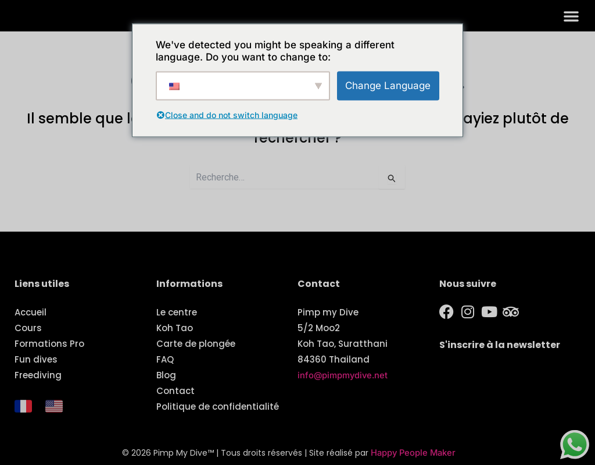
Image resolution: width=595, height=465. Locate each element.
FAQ (165, 359)
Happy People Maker (413, 453)
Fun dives (36, 359)
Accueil (30, 312)
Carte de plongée (195, 344)
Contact (175, 391)
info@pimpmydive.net (344, 375)
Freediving (38, 375)
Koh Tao (174, 328)
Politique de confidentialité (217, 406)
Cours (28, 328)
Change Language (388, 85)
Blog (166, 375)
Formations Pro (49, 344)
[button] (571, 20)
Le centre (176, 312)
